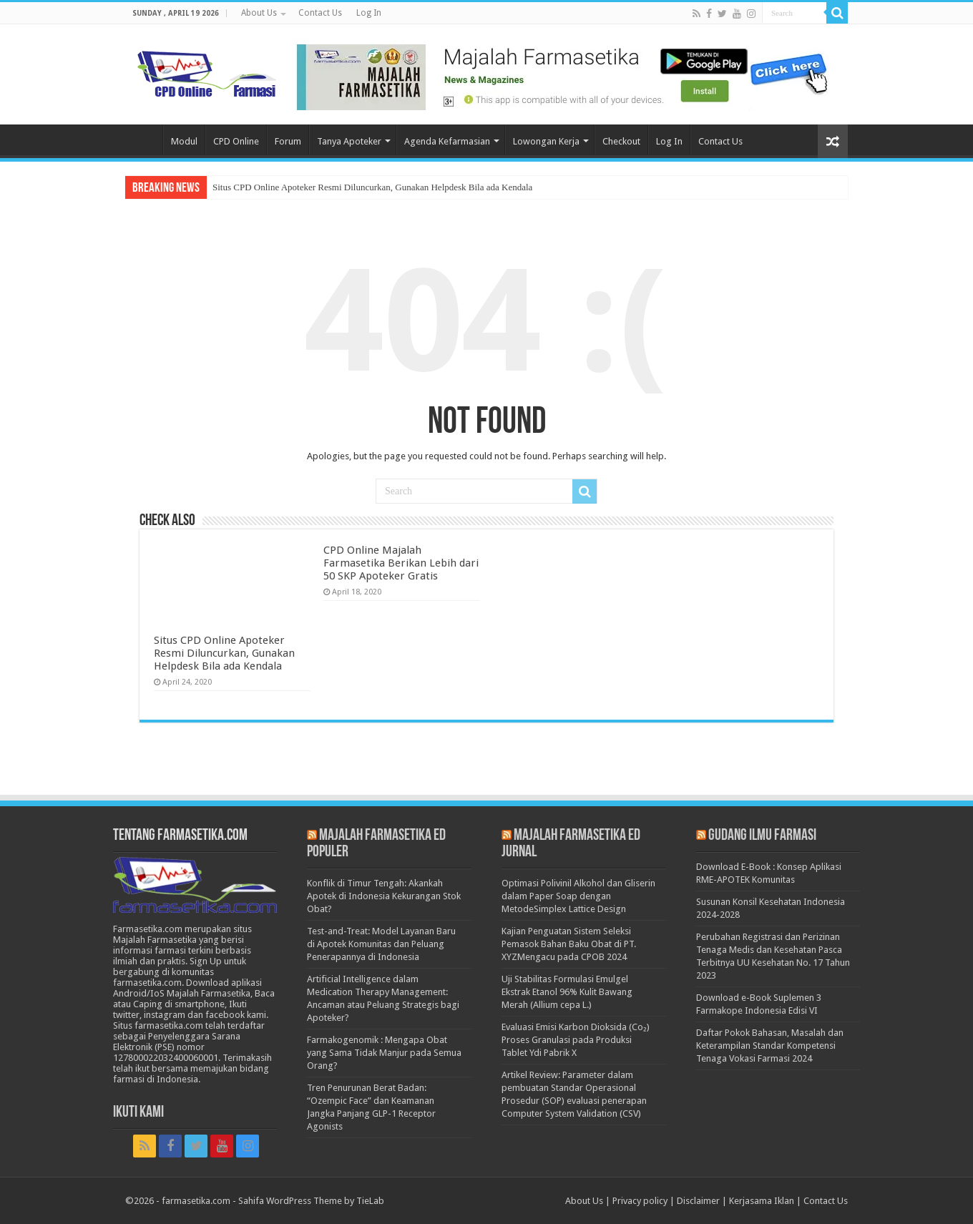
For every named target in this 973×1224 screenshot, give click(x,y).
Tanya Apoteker (349, 141)
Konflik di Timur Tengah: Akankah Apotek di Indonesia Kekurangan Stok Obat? (384, 896)
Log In (368, 13)
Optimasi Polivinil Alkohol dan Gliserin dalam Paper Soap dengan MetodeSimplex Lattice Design (578, 896)
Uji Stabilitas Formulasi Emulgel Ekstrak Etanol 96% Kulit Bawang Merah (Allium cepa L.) (567, 992)
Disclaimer (698, 1200)
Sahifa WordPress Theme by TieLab (311, 1200)
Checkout (621, 141)
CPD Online (236, 141)
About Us (259, 13)
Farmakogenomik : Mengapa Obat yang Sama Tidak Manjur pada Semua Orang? (384, 1052)
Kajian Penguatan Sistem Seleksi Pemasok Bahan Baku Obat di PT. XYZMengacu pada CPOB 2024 (569, 944)
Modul (184, 141)
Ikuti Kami (138, 1113)
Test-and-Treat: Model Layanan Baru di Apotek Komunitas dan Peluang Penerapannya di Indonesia (381, 944)
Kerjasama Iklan (761, 1200)
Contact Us (320, 13)
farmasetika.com (196, 1200)
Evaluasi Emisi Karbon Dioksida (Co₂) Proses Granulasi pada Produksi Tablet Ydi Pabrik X (576, 1040)
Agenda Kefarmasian (447, 141)
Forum (288, 141)
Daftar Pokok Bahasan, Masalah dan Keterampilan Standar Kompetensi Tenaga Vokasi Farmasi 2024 (770, 1045)
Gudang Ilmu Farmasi (762, 836)
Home (143, 139)
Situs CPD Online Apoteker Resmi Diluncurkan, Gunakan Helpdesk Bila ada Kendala (372, 187)
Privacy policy (640, 1200)
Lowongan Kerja (546, 141)
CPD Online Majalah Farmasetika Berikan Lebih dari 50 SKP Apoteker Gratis (401, 563)
